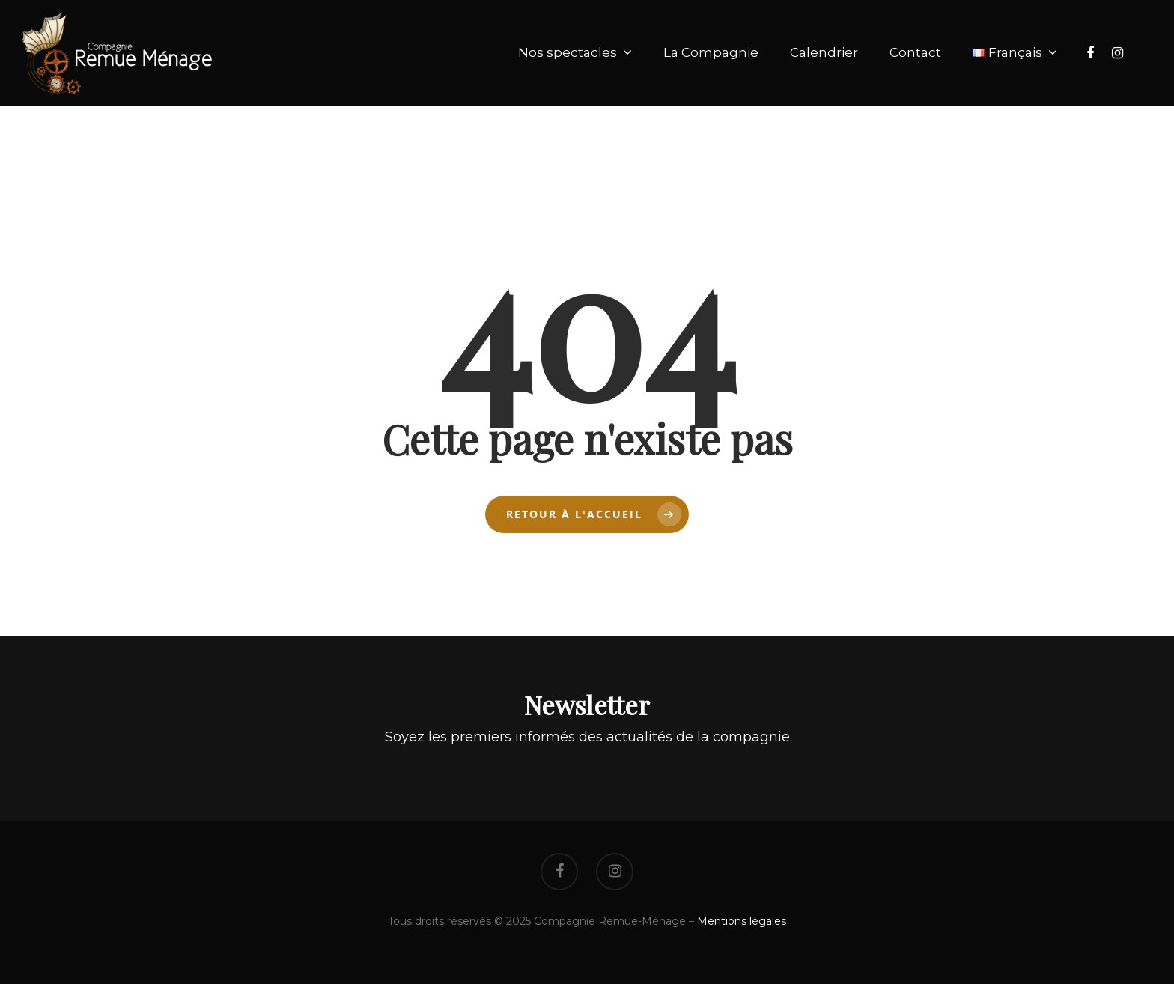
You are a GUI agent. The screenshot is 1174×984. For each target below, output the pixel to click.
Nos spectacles (574, 53)
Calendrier (824, 52)
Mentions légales (741, 921)
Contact (915, 52)
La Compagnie (710, 52)
